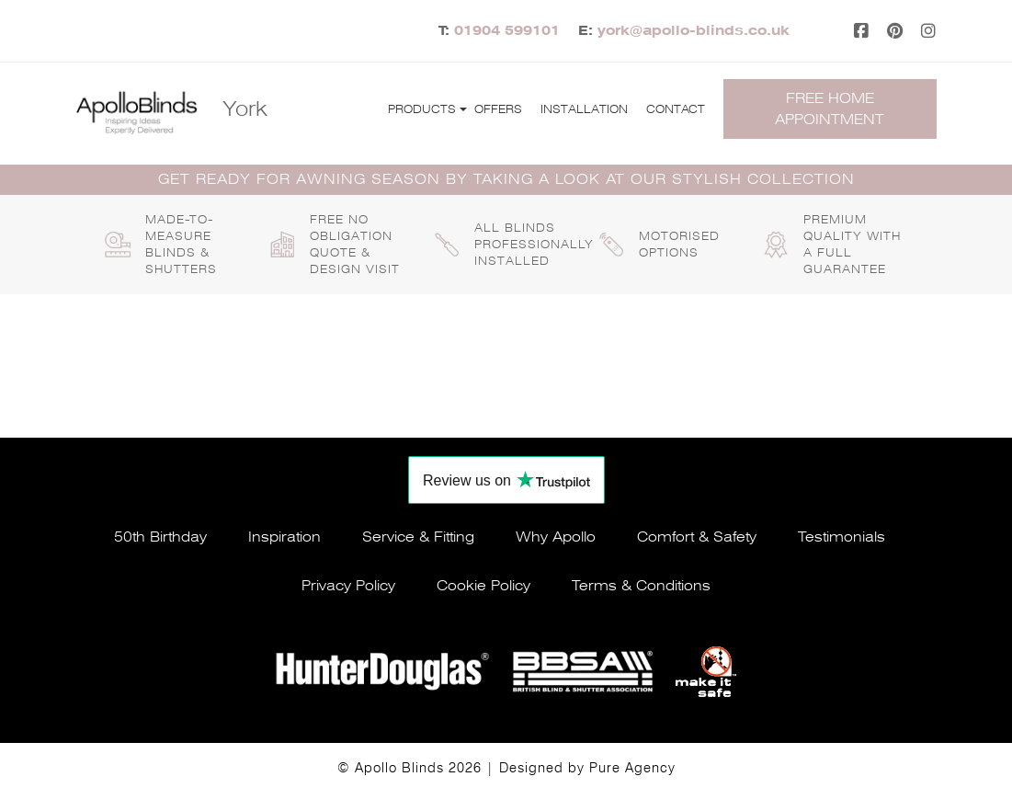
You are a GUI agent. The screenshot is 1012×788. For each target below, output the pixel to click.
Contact (675, 109)
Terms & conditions (641, 585)
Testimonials (841, 537)
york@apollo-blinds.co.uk (693, 30)
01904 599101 (507, 30)
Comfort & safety (696, 537)
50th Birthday (160, 537)
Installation (584, 109)
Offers (498, 109)
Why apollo (556, 537)
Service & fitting (418, 537)
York (244, 108)
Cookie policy (483, 585)
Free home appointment (829, 109)
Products (422, 109)
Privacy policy (348, 585)
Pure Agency (632, 767)
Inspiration (284, 537)
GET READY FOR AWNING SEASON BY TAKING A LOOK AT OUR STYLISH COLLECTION (506, 179)
